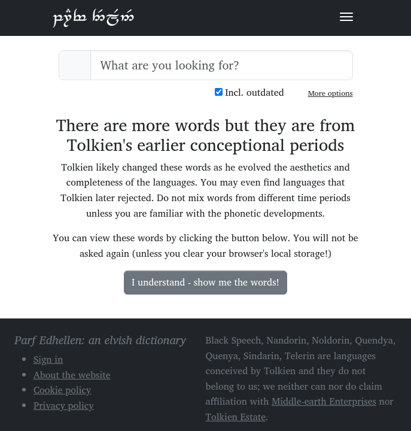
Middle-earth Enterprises (324, 401)
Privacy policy (64, 405)
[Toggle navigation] (346, 16)
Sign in (48, 359)
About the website (72, 375)
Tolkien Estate (236, 416)
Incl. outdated (249, 92)
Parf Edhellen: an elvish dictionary (93, 17)
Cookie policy (63, 389)
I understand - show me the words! (205, 282)
